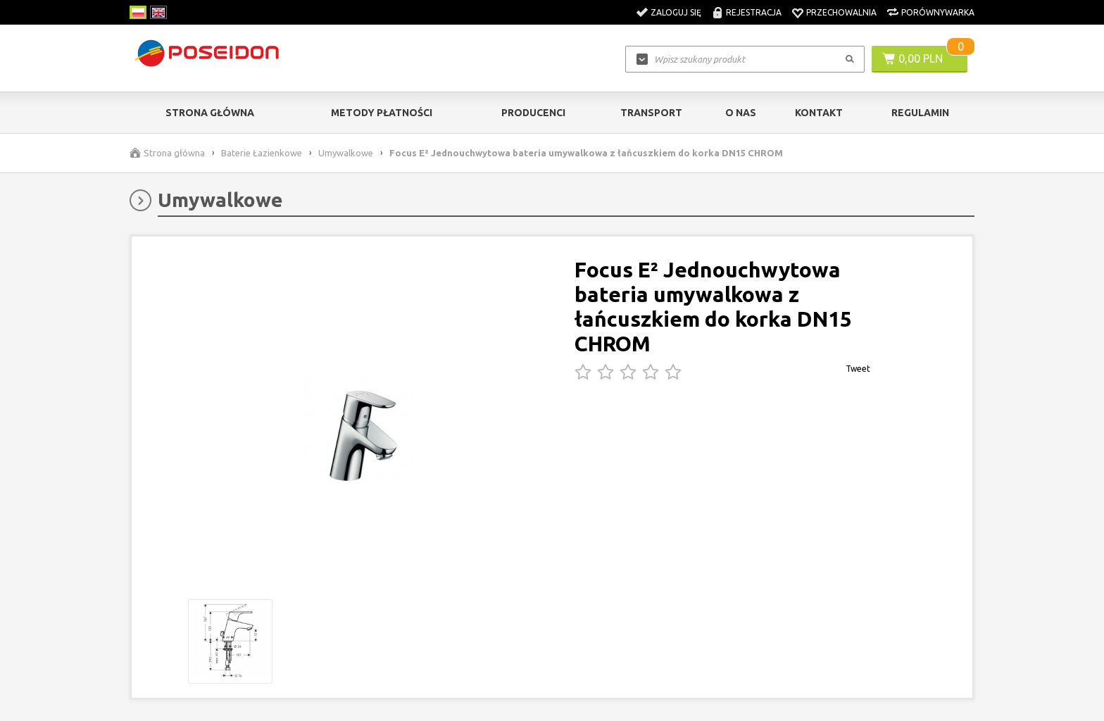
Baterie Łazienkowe (261, 153)
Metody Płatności (381, 112)
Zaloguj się (676, 12)
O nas (740, 112)
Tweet (858, 368)
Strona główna (209, 112)
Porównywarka (937, 12)
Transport (651, 112)
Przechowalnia (841, 12)
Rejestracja (754, 12)
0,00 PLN (920, 58)
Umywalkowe (345, 153)
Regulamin (920, 112)
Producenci (533, 112)
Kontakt (819, 112)
